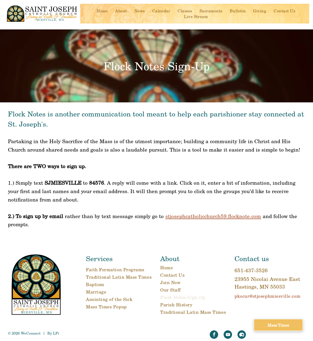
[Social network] (241, 335)
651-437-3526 (251, 270)
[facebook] (214, 335)
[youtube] (228, 335)
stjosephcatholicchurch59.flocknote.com (213, 216)
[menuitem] (102, 11)
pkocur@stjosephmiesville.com (267, 296)
